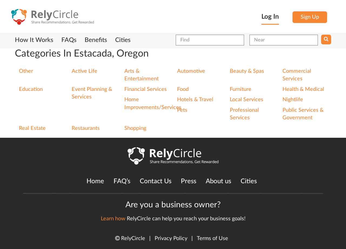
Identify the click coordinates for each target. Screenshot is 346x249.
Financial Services (145, 89)
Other (26, 71)
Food (183, 89)
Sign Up (310, 17)
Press (188, 181)
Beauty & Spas (247, 71)
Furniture (240, 89)
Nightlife (292, 99)
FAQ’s (122, 181)
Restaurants (86, 128)
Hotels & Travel (195, 99)
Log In (270, 17)
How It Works (34, 40)
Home (95, 181)
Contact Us (155, 181)
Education (31, 89)
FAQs (68, 40)
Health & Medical (303, 89)
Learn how (113, 218)
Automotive (191, 71)
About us (218, 181)
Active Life (84, 71)
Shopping (135, 128)
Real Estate (32, 128)
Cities (123, 40)
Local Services (246, 99)
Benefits (96, 40)
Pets (182, 110)
